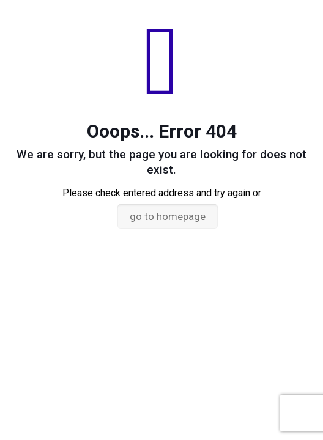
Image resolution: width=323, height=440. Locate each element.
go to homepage (168, 216)
